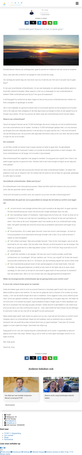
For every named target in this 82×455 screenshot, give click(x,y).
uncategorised (45, 14)
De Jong (45, 10)
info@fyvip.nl (11, 423)
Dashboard (16, 452)
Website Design (37, 452)
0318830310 (11, 421)
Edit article (5, 452)
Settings (25, 452)
